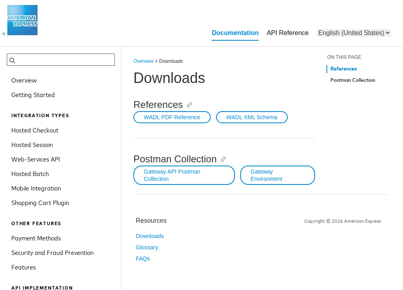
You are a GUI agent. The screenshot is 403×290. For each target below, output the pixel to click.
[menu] (354, 33)
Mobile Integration (36, 187)
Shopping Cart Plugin (40, 202)
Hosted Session (32, 144)
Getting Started (33, 94)
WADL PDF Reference (172, 117)
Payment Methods (36, 237)
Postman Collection (352, 80)
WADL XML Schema (252, 117)
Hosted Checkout (34, 129)
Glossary (147, 247)
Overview (24, 79)
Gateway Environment (267, 175)
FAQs (143, 258)
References (343, 69)
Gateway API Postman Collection (172, 175)
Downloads (150, 236)
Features (23, 266)
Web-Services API (35, 158)
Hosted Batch (30, 173)
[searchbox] (61, 60)
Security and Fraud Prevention (52, 252)
